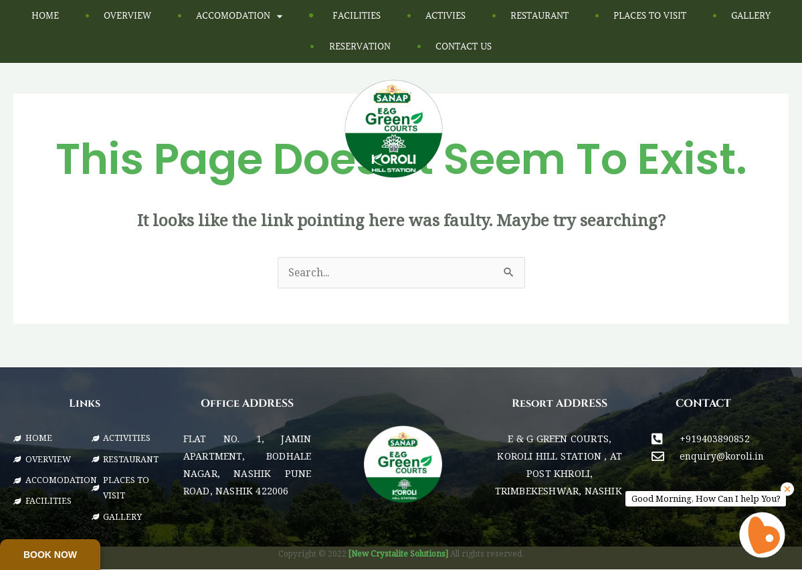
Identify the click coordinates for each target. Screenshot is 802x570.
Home (45, 15)
